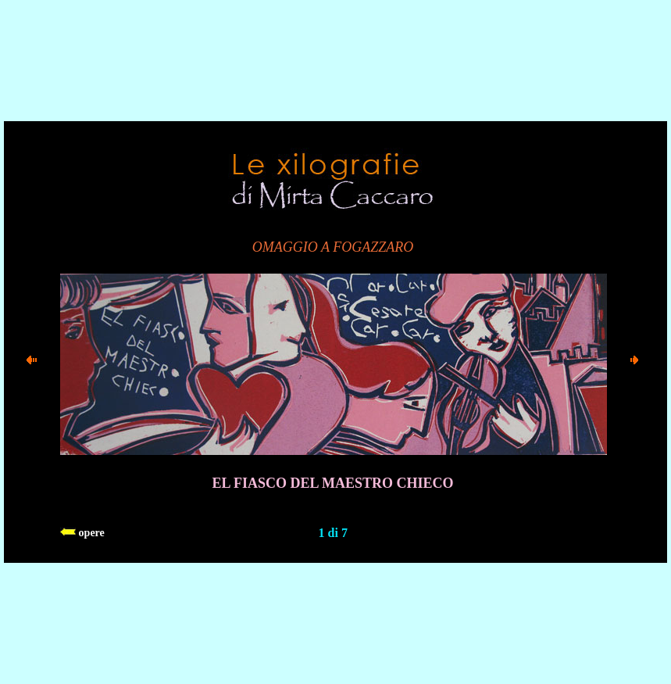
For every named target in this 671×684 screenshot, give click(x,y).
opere (82, 533)
